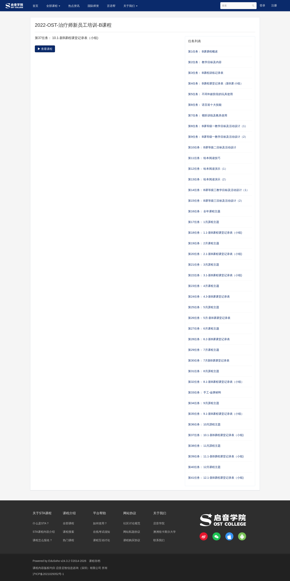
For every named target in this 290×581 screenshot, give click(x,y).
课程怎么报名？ (42, 540)
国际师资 (93, 5)
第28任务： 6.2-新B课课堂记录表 (209, 339)
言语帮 (111, 5)
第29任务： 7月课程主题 (203, 349)
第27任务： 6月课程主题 (203, 328)
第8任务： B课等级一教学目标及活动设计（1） (218, 126)
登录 (262, 5)
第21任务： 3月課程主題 (203, 264)
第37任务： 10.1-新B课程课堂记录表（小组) (215, 435)
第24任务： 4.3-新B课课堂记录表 (209, 296)
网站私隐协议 (131, 531)
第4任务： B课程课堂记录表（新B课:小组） (215, 83)
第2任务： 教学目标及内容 (205, 62)
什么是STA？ (41, 523)
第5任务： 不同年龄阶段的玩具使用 (210, 94)
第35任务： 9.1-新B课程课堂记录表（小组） (216, 413)
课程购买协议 (131, 540)
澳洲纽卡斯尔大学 (164, 531)
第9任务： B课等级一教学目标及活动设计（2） (218, 136)
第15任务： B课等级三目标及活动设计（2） (215, 200)
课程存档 (94, 561)
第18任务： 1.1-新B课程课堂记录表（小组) (215, 232)
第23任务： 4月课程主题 (203, 285)
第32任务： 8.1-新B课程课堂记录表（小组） (216, 381)
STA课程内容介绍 (44, 531)
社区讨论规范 (131, 523)
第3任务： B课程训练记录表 (205, 72)
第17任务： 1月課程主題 (203, 222)
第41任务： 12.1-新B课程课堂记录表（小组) (215, 477)
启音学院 (159, 523)
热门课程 (68, 540)
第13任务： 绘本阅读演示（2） (207, 179)
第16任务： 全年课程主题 (204, 211)
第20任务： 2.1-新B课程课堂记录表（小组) (215, 254)
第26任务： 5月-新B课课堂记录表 (209, 317)
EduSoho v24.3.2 (59, 561)
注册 (274, 5)
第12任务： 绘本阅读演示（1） (207, 168)
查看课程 (44, 48)
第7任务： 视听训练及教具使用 (207, 115)
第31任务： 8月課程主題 (203, 371)
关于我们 (130, 5)
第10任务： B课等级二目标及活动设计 (212, 147)
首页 (35, 5)
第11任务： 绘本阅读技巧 (204, 158)
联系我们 (159, 540)
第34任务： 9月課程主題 (203, 403)
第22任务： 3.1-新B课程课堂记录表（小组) (215, 275)
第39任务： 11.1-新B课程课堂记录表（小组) (215, 456)
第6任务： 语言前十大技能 (205, 104)
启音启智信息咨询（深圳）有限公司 (79, 568)
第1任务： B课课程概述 (203, 51)
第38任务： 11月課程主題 (204, 445)
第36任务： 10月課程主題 (204, 424)
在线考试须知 (101, 531)
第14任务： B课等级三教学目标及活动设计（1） (218, 190)
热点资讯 (74, 5)
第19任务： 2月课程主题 (203, 243)
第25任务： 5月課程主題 (203, 307)
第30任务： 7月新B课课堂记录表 (208, 360)
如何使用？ (100, 523)
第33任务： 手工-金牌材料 (204, 392)
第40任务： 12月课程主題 (204, 467)
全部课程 (53, 5)
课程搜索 (68, 531)
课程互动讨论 (101, 540)
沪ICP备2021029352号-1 (48, 574)
